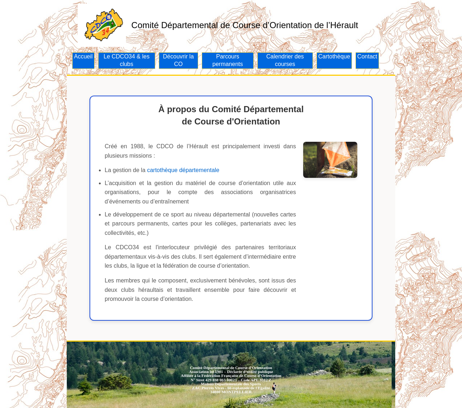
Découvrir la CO (178, 60)
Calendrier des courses (285, 60)
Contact (367, 56)
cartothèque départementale (183, 170)
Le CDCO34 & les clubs (126, 60)
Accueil (83, 56)
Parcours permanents (228, 60)
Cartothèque (334, 56)
